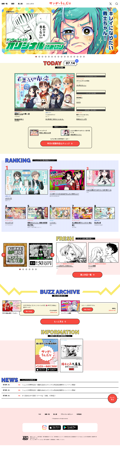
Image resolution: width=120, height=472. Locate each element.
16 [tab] (84, 56)
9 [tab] (61, 56)
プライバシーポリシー (67, 441)
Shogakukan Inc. (56, 445)
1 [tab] (36, 56)
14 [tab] (77, 56)
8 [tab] (58, 56)
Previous (4, 282)
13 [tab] (74, 56)
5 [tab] (48, 56)
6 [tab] (52, 56)
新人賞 (20, 4)
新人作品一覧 (86, 302)
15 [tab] (80, 56)
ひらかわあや (53, 337)
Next (52, 282)
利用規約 (79, 441)
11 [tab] (68, 56)
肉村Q (114, 335)
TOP (39, 441)
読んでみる (29, 338)
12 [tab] (71, 56)
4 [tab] (45, 56)
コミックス (30, 4)
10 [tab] (64, 56)
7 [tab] (55, 56)
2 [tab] (39, 56)
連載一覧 (5, 4)
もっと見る (58, 348)
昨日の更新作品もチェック (58, 170)
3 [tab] (42, 56)
